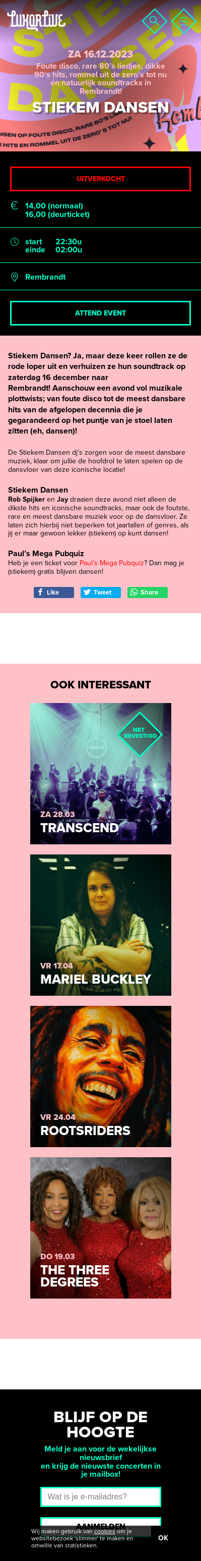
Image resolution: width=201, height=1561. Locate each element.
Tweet (97, 592)
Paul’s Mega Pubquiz (112, 563)
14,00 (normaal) (54, 206)
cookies (104, 1531)
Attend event (100, 313)
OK (163, 1538)
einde (35, 250)
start (33, 242)
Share (144, 592)
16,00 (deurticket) (57, 214)
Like (47, 592)
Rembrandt (45, 277)
